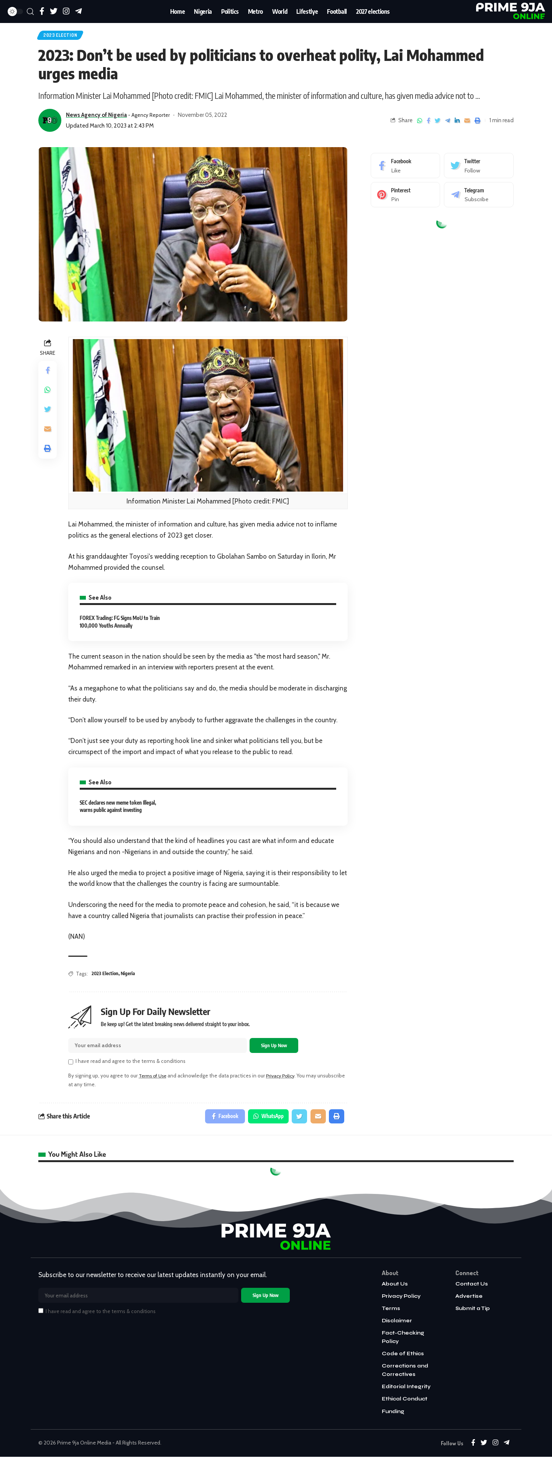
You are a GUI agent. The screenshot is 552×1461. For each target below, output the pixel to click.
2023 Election (63, 36)
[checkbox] (70, 1065)
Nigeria (129, 975)
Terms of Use (154, 1079)
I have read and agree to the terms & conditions (131, 1064)
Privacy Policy (285, 1079)
